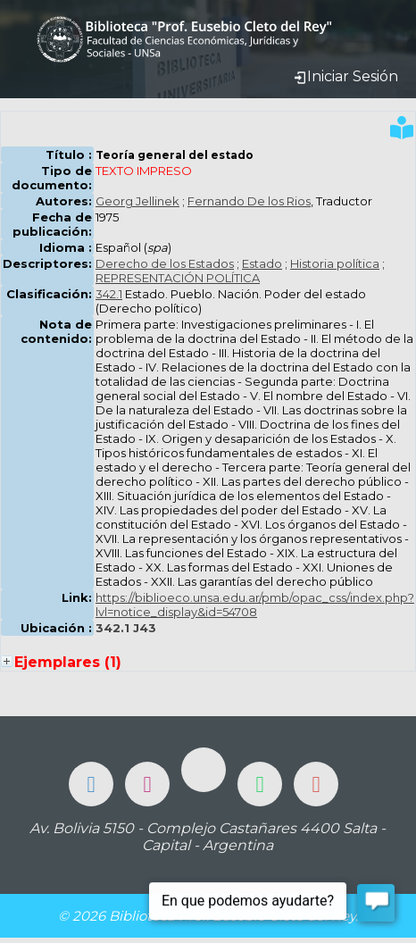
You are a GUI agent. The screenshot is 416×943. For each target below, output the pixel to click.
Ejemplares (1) (67, 662)
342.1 (109, 294)
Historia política (334, 263)
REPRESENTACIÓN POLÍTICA (178, 278)
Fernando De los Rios (249, 201)
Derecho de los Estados (165, 263)
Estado (262, 263)
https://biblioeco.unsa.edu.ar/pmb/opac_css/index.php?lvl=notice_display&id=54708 (255, 604)
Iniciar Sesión (345, 76)
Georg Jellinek (137, 201)
